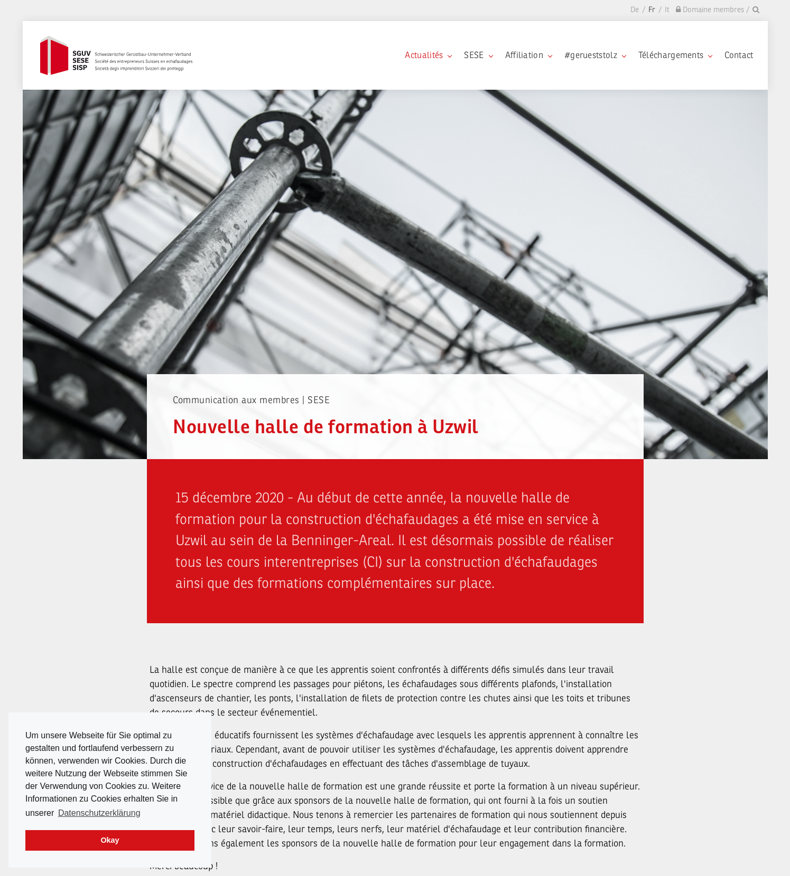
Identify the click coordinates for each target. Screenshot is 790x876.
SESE (478, 55)
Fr (651, 9)
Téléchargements (675, 55)
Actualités (428, 55)
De (634, 9)
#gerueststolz (595, 55)
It (667, 9)
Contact (738, 55)
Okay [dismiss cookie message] (109, 840)
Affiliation (528, 55)
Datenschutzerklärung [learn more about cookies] (99, 812)
